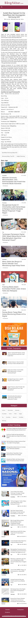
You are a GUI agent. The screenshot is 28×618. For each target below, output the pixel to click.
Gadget (20, 413)
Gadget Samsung (21, 156)
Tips (3, 232)
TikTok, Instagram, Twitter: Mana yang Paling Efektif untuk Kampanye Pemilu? (18, 502)
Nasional (15, 417)
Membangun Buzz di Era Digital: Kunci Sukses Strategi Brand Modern (18, 590)
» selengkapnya (5, 185)
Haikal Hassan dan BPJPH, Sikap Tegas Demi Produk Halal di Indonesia (18, 533)
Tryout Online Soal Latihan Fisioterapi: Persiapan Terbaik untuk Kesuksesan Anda (17, 493)
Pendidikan (4, 175)
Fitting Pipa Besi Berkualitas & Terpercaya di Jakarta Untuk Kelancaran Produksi (14, 397)
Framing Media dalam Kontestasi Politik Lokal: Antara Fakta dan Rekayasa (14, 289)
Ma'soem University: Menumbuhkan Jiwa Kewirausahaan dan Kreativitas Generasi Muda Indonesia (13, 180)
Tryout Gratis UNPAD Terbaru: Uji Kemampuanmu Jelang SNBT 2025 (18, 571)
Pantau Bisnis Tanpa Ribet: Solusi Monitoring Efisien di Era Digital (14, 314)
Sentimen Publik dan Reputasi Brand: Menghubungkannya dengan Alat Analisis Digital (16, 436)
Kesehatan (8, 417)
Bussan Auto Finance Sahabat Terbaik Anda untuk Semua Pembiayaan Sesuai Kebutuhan (18, 600)
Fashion (3, 410)
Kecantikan (4, 413)
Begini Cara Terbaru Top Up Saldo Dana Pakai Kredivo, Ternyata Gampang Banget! (15, 371)
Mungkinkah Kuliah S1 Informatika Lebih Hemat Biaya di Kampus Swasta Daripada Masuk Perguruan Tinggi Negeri (13, 209)
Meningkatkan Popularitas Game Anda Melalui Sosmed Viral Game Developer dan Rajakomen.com (18, 551)
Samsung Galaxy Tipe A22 (8, 156)
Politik (3, 284)
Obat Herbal (10, 410)
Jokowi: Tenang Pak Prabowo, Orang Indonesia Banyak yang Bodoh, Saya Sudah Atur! (16, 354)
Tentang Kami (20, 609)
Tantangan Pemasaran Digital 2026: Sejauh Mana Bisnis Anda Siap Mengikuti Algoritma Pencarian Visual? (13, 237)
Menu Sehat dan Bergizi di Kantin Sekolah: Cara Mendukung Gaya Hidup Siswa (13, 263)
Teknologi (4, 310)
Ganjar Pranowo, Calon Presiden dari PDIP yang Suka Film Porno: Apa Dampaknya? (16, 388)
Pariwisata (17, 410)
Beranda (8, 609)
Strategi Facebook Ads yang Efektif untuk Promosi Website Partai (18, 581)
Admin (22, 19)
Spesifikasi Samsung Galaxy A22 (9, 152)
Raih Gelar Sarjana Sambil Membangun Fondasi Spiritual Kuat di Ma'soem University (18, 512)
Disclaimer (7, 612)
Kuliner (10, 413)
